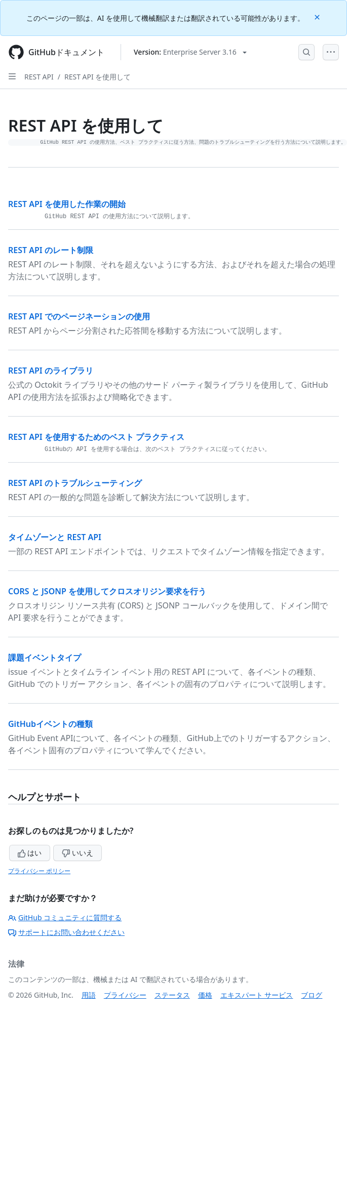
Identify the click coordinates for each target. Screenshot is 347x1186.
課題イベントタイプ (44, 657)
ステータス (172, 995)
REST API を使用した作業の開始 (67, 204)
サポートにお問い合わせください (66, 932)
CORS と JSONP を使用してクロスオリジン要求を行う (107, 591)
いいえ (77, 852)
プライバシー (125, 995)
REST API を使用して (97, 76)
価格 (205, 995)
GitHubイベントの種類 (50, 723)
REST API (39, 76)
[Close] (318, 16)
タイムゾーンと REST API (54, 537)
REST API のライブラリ (50, 370)
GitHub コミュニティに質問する (65, 917)
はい (30, 852)
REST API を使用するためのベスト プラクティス (96, 436)
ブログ (311, 995)
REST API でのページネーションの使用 (79, 316)
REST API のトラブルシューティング (75, 482)
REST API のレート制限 (50, 250)
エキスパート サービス (256, 995)
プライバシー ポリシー (39, 871)
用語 (89, 995)
